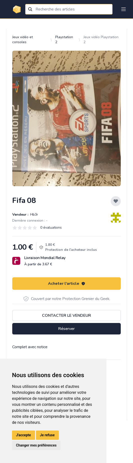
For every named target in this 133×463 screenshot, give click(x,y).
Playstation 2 (64, 39)
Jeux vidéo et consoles (22, 39)
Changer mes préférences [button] (36, 445)
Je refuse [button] (47, 435)
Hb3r (33, 214)
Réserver (66, 328)
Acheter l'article (66, 283)
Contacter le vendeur (66, 315)
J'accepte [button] (23, 435)
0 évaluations (51, 227)
